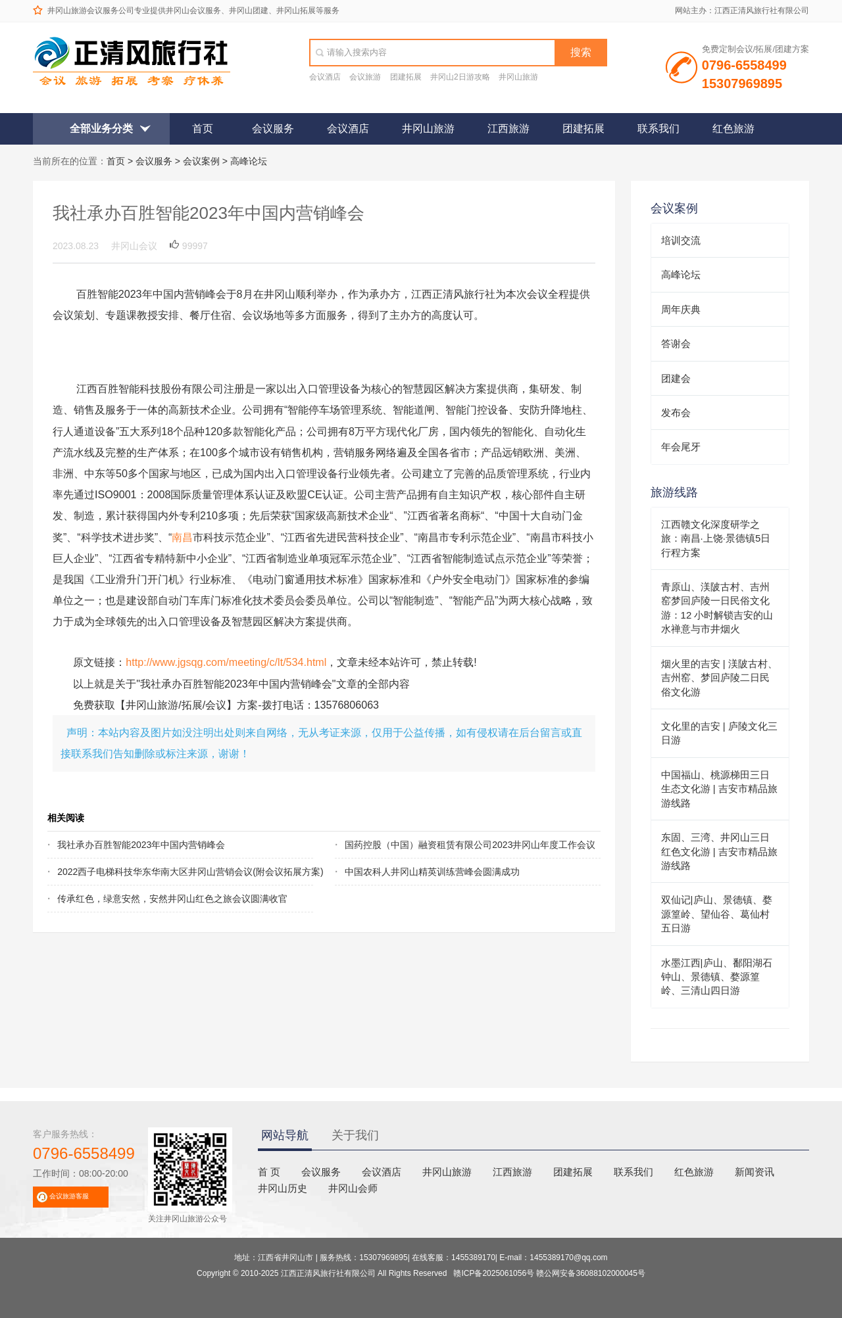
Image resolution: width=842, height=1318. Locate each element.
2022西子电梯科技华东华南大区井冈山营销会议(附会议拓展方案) (158, 871)
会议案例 (201, 161)
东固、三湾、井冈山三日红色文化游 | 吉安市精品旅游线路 (719, 851)
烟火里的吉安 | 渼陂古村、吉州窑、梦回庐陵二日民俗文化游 (719, 677)
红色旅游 (733, 128)
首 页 (269, 1171)
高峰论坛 (248, 161)
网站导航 (285, 1135)
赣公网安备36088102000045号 (590, 1273)
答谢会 (676, 343)
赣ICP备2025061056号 (493, 1273)
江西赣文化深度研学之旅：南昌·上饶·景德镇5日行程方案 (716, 538)
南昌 (182, 537)
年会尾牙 (681, 446)
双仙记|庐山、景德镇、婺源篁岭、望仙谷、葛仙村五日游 (716, 913)
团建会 (676, 378)
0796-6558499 (84, 1153)
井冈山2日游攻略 (460, 77)
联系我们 (658, 128)
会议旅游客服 (69, 1196)
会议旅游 (365, 77)
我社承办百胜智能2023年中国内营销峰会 (141, 844)
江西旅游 (508, 128)
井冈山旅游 (518, 77)
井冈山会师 (353, 1188)
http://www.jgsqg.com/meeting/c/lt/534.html (226, 662)
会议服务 (273, 128)
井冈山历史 (282, 1188)
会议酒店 (325, 77)
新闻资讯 (754, 1171)
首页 (202, 128)
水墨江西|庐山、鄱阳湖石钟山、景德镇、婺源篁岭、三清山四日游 (716, 977)
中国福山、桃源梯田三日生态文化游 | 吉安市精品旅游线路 (719, 789)
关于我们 (355, 1135)
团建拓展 (406, 77)
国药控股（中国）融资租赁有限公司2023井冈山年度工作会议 (446, 844)
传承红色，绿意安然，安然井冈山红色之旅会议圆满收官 (158, 898)
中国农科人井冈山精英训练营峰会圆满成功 (432, 871)
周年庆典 (681, 309)
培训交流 (681, 240)
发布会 (676, 412)
